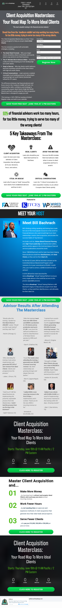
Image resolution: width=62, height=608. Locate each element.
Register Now (48, 62)
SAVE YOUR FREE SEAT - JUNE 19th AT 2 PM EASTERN (31, 103)
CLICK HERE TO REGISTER (31, 470)
